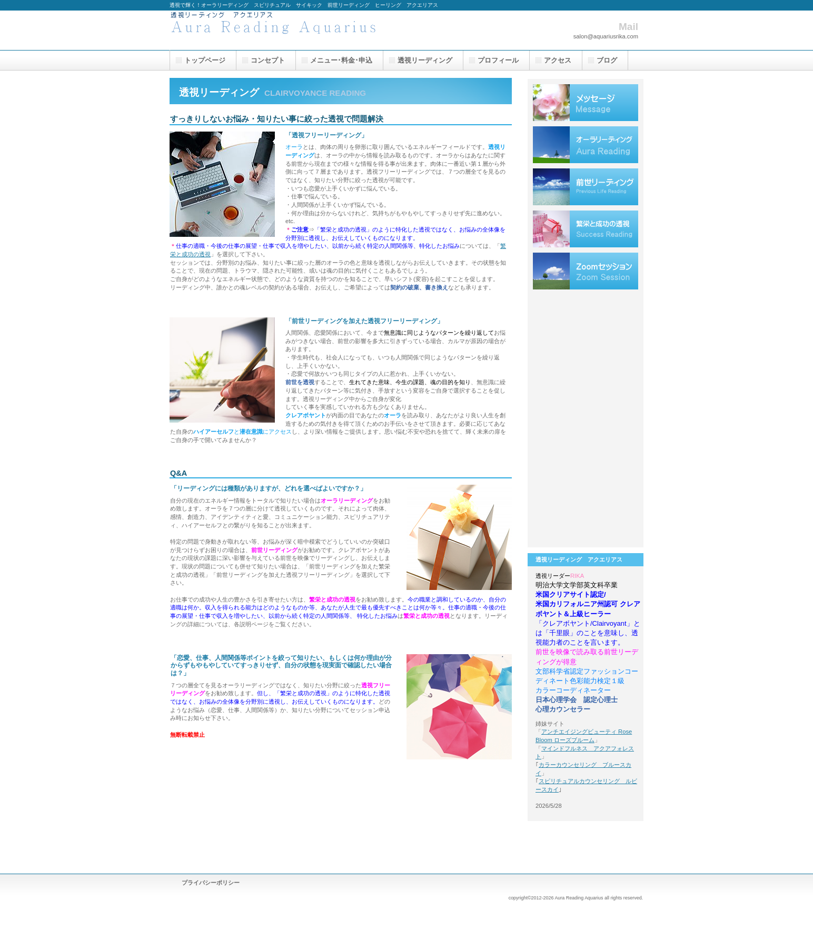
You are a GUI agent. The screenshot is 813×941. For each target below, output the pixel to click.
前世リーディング (585, 186)
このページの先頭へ (479, 781)
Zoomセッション (585, 271)
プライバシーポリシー (211, 882)
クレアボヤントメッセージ (585, 102)
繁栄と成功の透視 (585, 229)
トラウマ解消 (585, 355)
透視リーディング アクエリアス (275, 30)
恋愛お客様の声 (585, 397)
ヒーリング (585, 313)
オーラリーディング (585, 144)
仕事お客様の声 (585, 439)
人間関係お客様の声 (585, 481)
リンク (585, 523)
